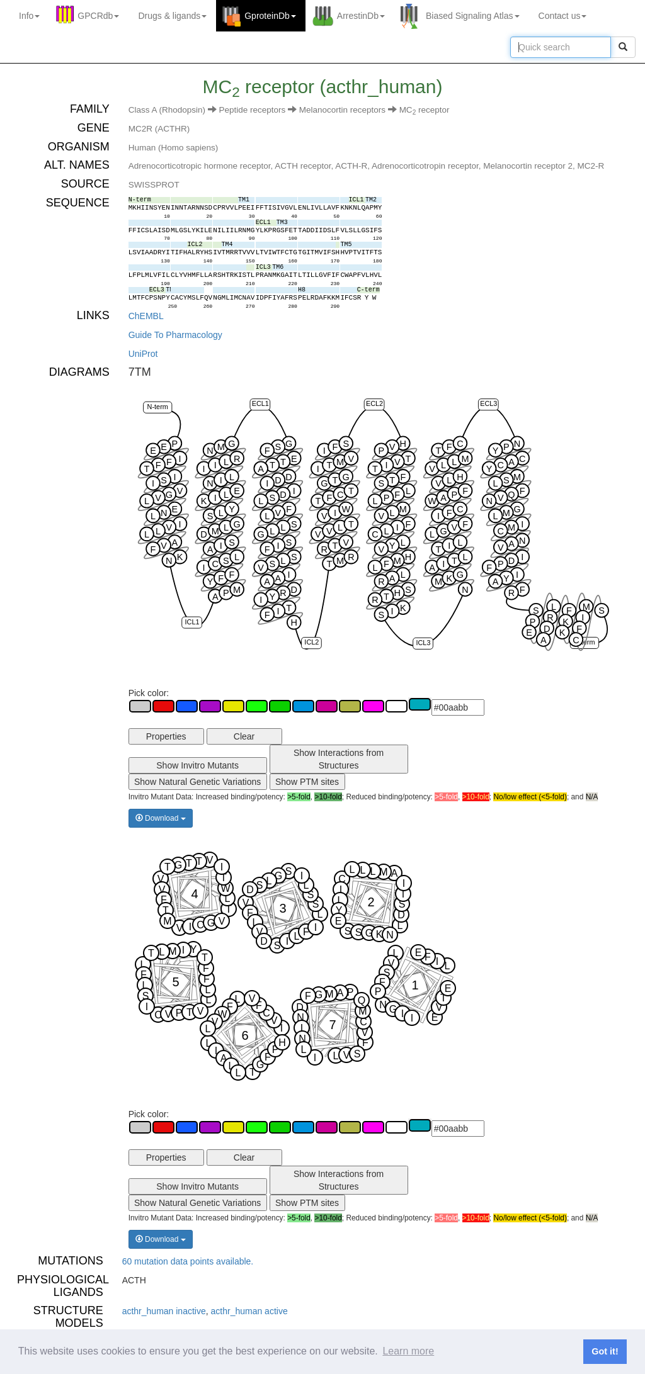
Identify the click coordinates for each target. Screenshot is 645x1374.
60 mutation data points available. (188, 1261)
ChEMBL (146, 316)
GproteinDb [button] (270, 16)
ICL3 (423, 642)
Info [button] (29, 16)
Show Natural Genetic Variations (197, 782)
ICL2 (311, 642)
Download (160, 818)
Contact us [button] (563, 16)
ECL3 (488, 404)
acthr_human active (249, 1311)
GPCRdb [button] (98, 16)
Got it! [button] (604, 1351)
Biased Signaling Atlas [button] (473, 16)
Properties (166, 736)
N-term (157, 406)
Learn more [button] (408, 1351)
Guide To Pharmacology (175, 335)
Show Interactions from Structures (339, 759)
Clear (244, 736)
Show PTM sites (307, 782)
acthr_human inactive (164, 1311)
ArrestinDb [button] (361, 16)
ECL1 (259, 404)
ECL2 (374, 404)
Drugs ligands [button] (172, 16)
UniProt (143, 354)
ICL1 (192, 622)
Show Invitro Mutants (197, 765)
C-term (584, 642)
